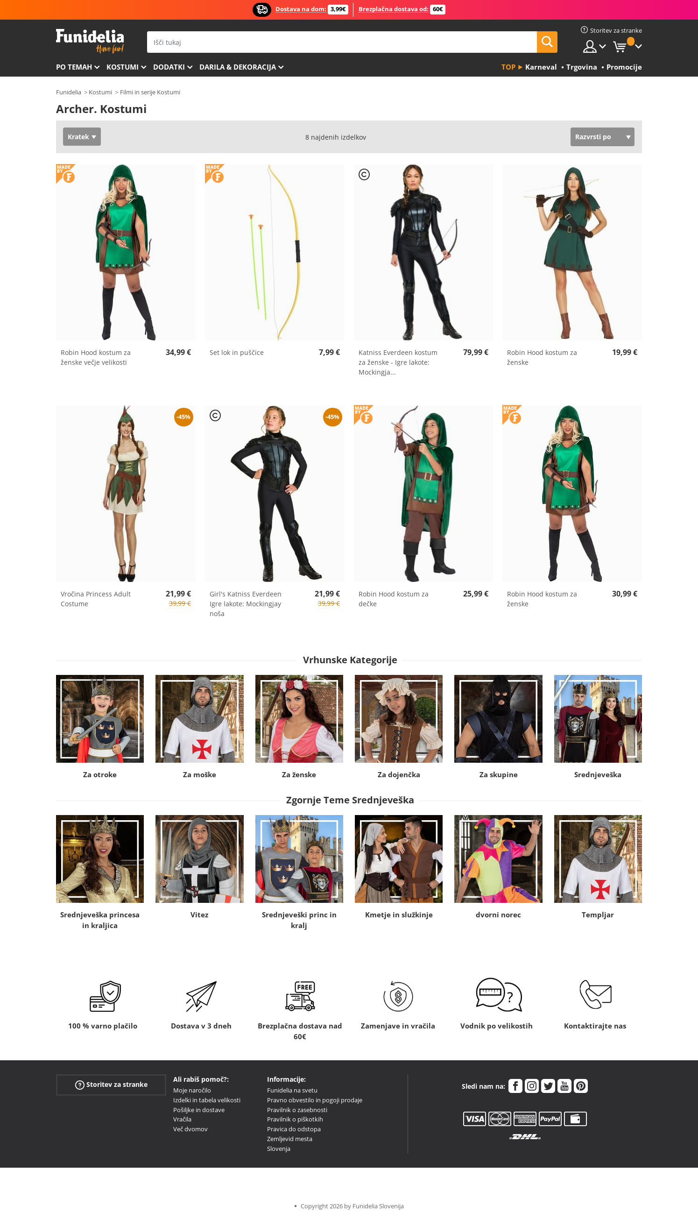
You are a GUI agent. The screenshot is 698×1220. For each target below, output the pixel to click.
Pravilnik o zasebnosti (297, 1110)
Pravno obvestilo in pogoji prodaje (314, 1100)
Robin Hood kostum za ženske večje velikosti (96, 357)
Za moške (199, 774)
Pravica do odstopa (294, 1129)
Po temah (74, 66)
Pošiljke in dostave (199, 1110)
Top (508, 66)
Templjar (598, 914)
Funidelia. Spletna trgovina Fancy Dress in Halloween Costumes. (90, 41)
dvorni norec (498, 914)
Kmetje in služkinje (399, 914)
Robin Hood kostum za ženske (542, 357)
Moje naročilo (192, 1090)
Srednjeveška (597, 774)
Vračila (182, 1119)
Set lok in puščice (237, 352)
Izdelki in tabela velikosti (206, 1100)
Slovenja (278, 1148)
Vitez (199, 914)
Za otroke (100, 774)
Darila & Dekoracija (237, 66)
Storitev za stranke (111, 1085)
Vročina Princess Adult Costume (96, 598)
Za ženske (299, 774)
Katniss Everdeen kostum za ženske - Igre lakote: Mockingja (398, 362)
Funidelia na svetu (292, 1090)
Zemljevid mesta (289, 1139)
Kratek (78, 136)
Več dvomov (190, 1129)
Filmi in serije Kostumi (150, 92)
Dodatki (169, 66)
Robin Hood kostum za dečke (394, 598)
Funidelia (68, 92)
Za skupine (498, 774)
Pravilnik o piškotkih (295, 1119)
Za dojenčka (399, 774)
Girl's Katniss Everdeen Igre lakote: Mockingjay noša (246, 603)
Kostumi (122, 66)
